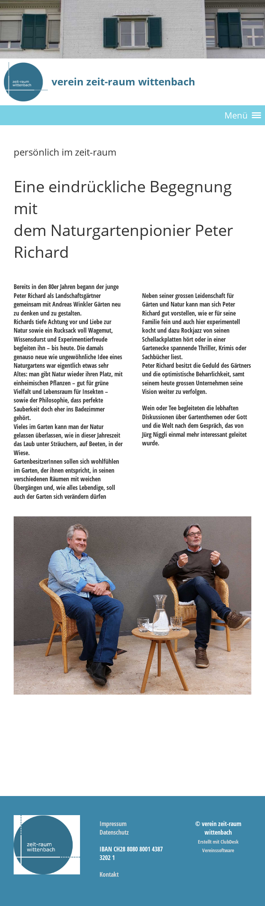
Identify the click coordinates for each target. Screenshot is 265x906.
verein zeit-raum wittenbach (123, 81)
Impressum (113, 823)
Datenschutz (114, 832)
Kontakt (109, 874)
